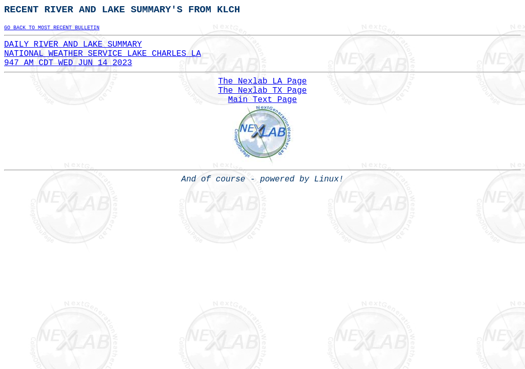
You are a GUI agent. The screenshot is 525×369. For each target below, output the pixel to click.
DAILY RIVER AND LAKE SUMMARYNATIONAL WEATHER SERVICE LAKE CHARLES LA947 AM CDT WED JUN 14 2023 (102, 54)
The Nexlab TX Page (262, 90)
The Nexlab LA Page (262, 81)
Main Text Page (262, 100)
